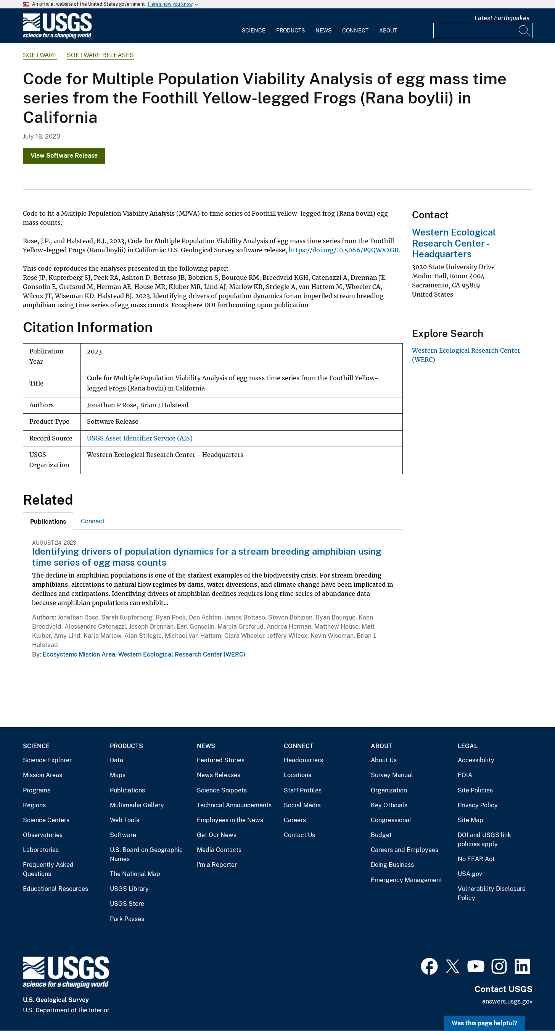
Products (290, 30)
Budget (381, 835)
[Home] (57, 36)
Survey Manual (392, 775)
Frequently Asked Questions (48, 869)
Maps (117, 775)
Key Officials (389, 805)
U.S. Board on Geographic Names (146, 854)
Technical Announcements (234, 805)
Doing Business (392, 864)
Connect (355, 30)
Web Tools (124, 820)
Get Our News (216, 835)
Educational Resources (55, 888)
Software (123, 835)
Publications (127, 790)
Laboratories (41, 850)
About (388, 30)
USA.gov (470, 874)
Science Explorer (47, 760)
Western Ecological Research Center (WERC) (181, 654)
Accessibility (476, 760)
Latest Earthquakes (502, 18)
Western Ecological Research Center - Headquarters (454, 243)
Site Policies (475, 790)
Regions (34, 805)
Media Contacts (219, 850)
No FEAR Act (476, 859)
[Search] (524, 30)
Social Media (302, 805)
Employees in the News (230, 820)
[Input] (482, 30)
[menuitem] (253, 26)
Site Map (470, 820)
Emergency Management (406, 880)
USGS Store (127, 903)
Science (253, 30)
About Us (384, 760)
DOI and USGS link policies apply (484, 839)
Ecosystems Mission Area (79, 654)
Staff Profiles (303, 790)
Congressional (391, 820)
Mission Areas (42, 775)
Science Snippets (222, 790)
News (323, 30)
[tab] (48, 521)
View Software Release (64, 155)
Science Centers (46, 820)
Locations (297, 775)
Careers (295, 820)
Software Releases (100, 55)
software (40, 55)
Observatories (43, 835)
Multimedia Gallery (137, 805)
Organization (389, 790)
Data (116, 760)
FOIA (465, 775)
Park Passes (127, 919)
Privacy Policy (478, 805)
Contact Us (299, 835)
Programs (36, 790)
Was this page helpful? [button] (485, 1023)
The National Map (135, 874)
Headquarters (303, 760)
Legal (468, 746)
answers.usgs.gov (507, 1001)
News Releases (218, 775)
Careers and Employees (404, 850)
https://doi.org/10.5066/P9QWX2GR (344, 250)
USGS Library (129, 888)
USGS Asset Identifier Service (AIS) (140, 438)
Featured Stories (221, 760)
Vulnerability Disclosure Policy (492, 893)
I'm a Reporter (217, 864)
